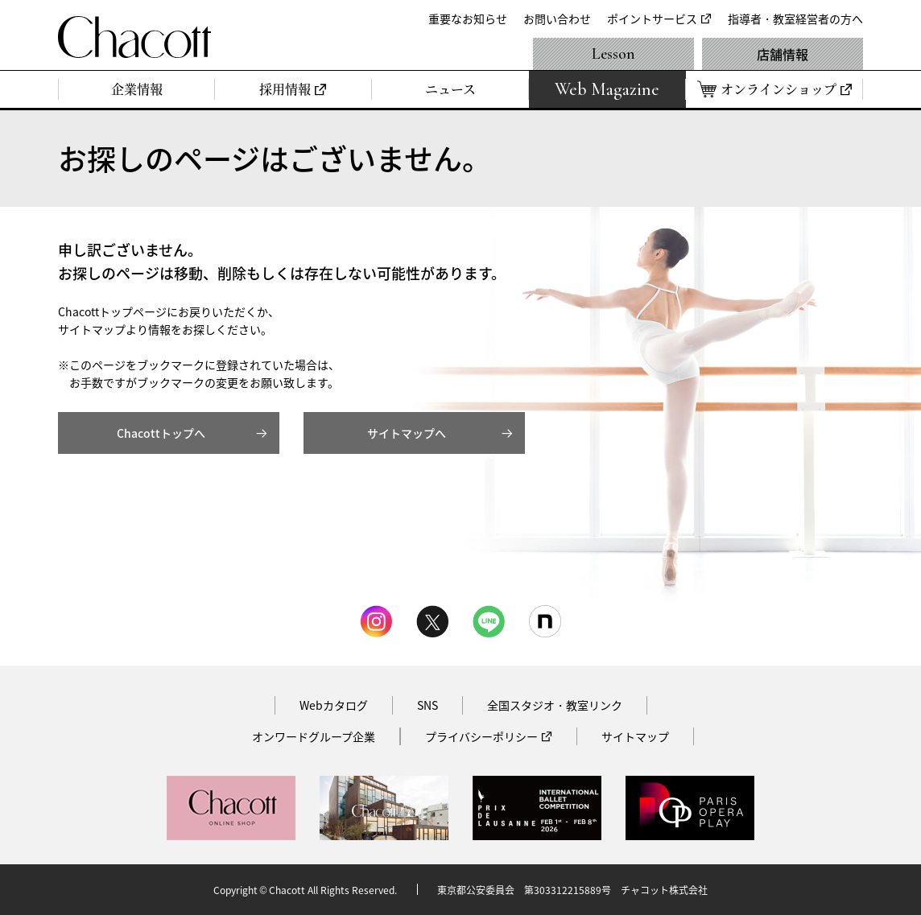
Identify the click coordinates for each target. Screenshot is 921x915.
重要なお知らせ (467, 18)
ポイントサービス (652, 18)
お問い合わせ (557, 18)
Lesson (613, 54)
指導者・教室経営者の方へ (795, 18)
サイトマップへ (406, 433)
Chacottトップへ (161, 433)
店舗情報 (782, 54)
